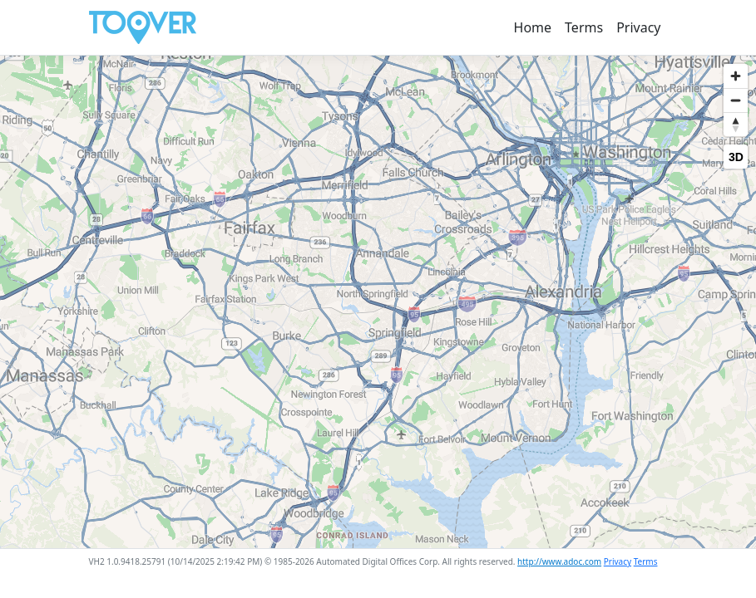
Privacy (638, 27)
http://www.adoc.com (559, 561)
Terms (584, 27)
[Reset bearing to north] (736, 124)
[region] (378, 302)
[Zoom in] (736, 76)
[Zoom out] (736, 100)
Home (533, 27)
